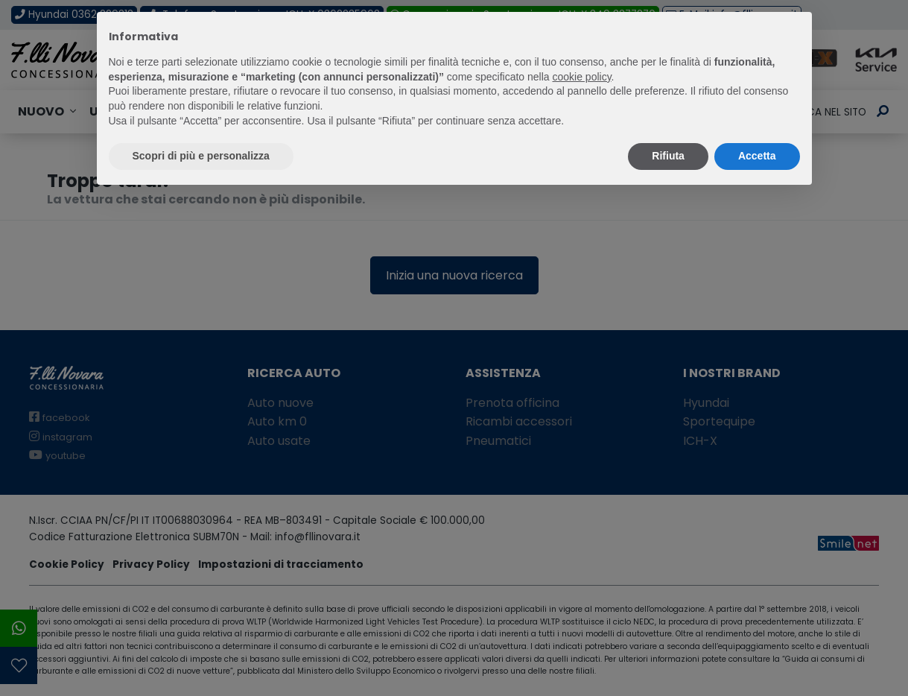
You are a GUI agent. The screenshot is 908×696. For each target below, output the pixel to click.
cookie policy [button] (581, 77)
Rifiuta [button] (668, 156)
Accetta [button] (757, 156)
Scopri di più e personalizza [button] (201, 156)
